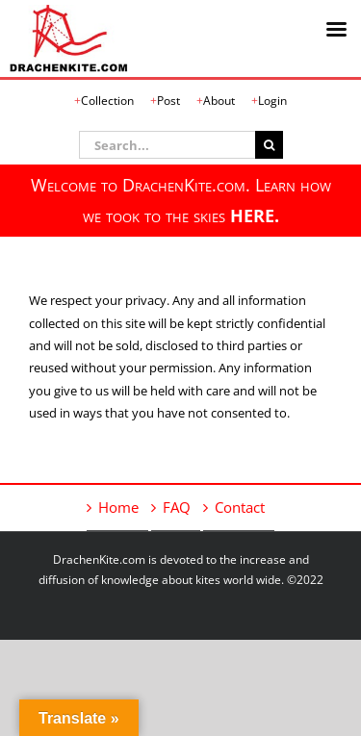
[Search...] (167, 145)
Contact (240, 507)
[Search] (269, 145)
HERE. (254, 215)
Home (118, 507)
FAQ (177, 507)
